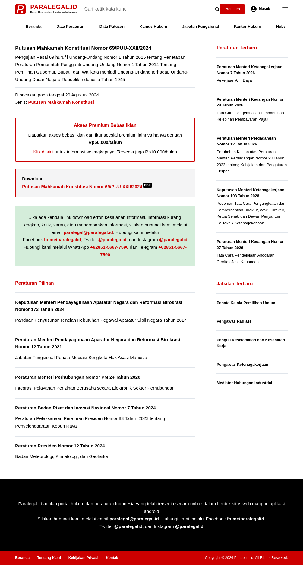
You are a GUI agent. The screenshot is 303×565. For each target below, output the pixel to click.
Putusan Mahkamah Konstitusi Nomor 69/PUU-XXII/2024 (87, 186)
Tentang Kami (49, 558)
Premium (232, 9)
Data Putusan (112, 26)
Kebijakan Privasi (83, 558)
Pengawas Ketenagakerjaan (242, 364)
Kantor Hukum (247, 26)
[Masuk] (260, 9)
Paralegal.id (53, 6)
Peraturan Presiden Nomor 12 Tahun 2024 (60, 445)
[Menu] (285, 9)
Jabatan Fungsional (200, 26)
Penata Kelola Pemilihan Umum (245, 303)
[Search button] (217, 9)
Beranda (33, 26)
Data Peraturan (70, 26)
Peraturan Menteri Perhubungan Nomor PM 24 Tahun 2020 (77, 377)
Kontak (112, 558)
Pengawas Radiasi (233, 321)
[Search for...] (145, 9)
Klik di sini (43, 151)
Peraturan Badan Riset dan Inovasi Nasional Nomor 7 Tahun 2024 (85, 407)
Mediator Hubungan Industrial (244, 382)
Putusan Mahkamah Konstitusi (61, 102)
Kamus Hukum (153, 26)
